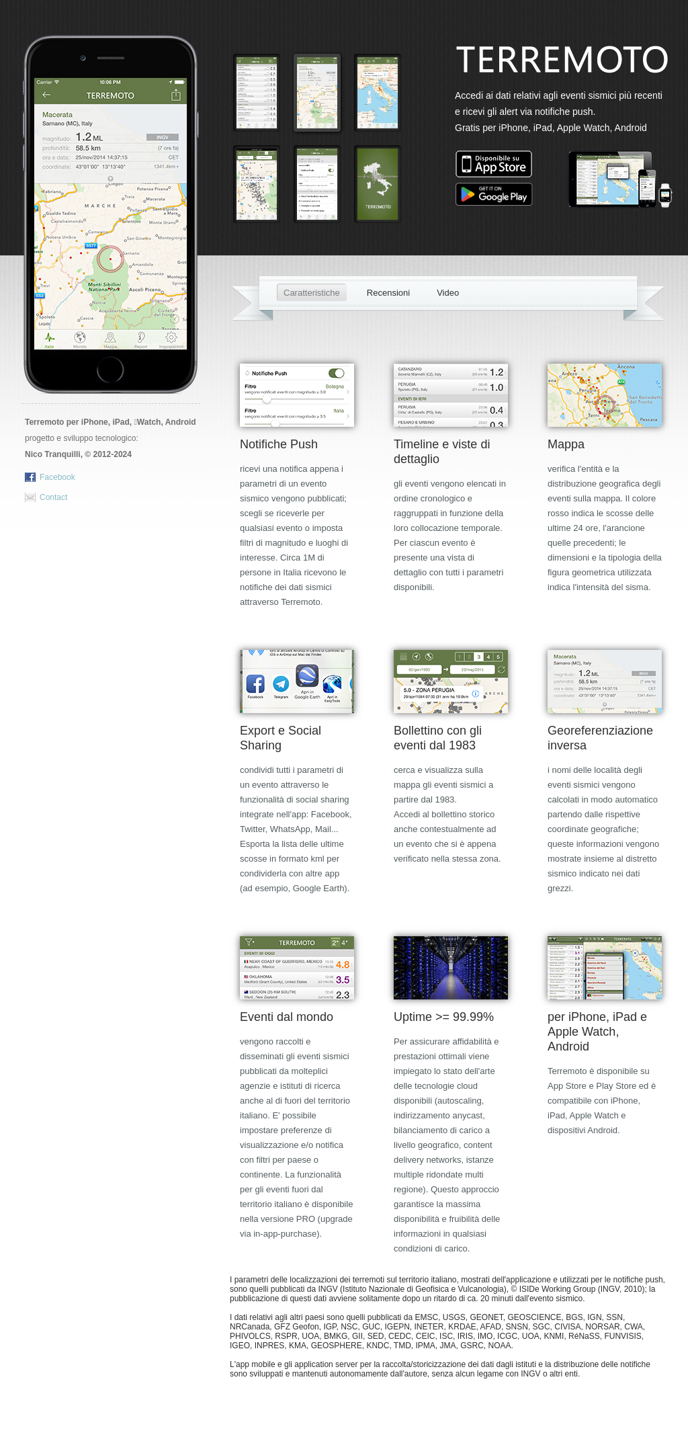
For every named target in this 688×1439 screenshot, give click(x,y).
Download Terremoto (112, 351)
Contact (53, 497)
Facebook (57, 477)
